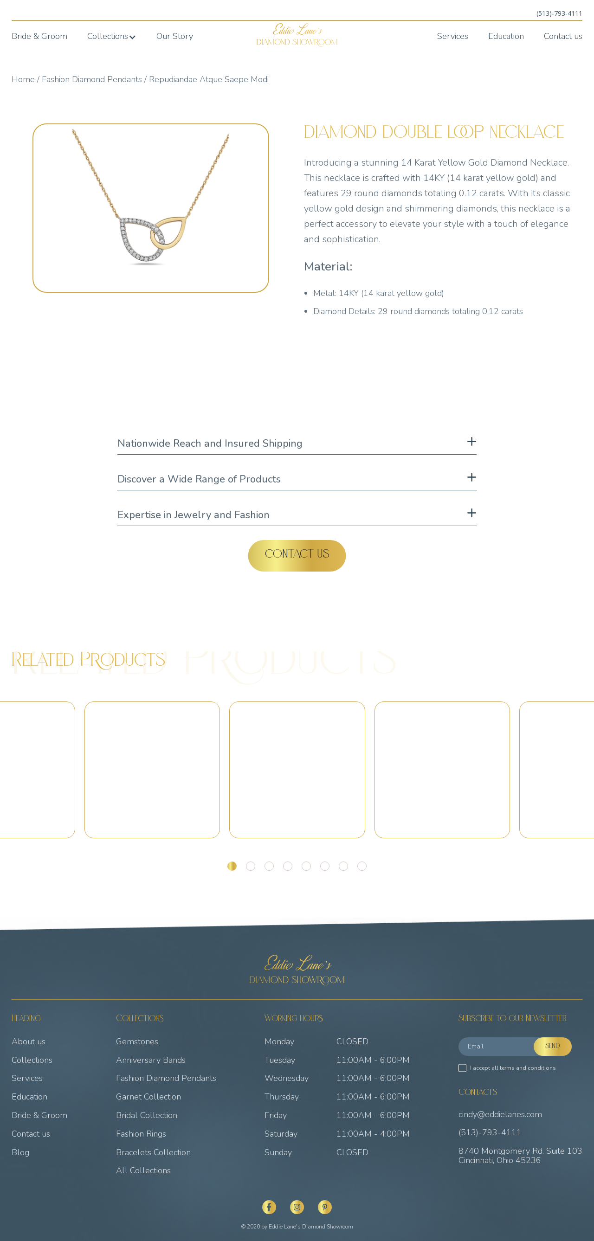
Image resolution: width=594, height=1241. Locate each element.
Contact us (563, 36)
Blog (20, 1152)
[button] (111, 36)
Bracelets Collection (153, 1152)
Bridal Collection (146, 1115)
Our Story (174, 36)
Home (23, 79)
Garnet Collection (148, 1097)
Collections (32, 1060)
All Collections (143, 1171)
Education (506, 36)
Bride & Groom (39, 36)
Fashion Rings (141, 1134)
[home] (297, 35)
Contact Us (297, 555)
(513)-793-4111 (559, 13)
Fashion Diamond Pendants (92, 79)
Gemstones (137, 1042)
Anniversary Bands (151, 1060)
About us (28, 1042)
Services (452, 36)
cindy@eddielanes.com (500, 1114)
